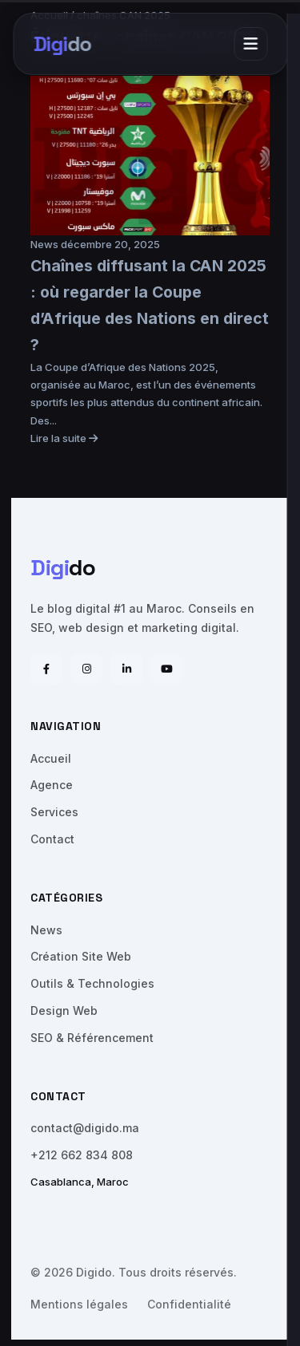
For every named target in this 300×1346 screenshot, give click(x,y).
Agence (51, 784)
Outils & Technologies (92, 983)
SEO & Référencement (92, 1037)
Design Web (64, 1010)
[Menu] (250, 44)
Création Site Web (80, 956)
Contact (52, 839)
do (62, 43)
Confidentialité (189, 1304)
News (45, 244)
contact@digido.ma (84, 1128)
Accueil (50, 758)
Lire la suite (64, 438)
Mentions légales (79, 1304)
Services (54, 812)
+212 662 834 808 (81, 1155)
